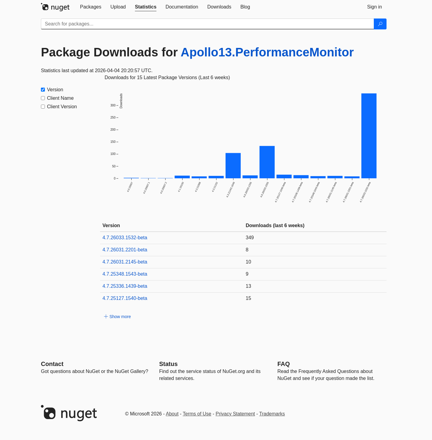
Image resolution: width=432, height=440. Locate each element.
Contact (52, 364)
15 (248, 298)
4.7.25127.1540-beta (124, 298)
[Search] (380, 23)
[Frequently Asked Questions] (283, 364)
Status (168, 364)
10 (248, 261)
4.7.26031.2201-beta (124, 249)
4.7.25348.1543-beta (124, 274)
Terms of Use (197, 413)
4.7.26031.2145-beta (124, 261)
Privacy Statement (235, 413)
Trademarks (272, 413)
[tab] (90, 7)
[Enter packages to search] (207, 23)
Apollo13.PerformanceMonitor (267, 52)
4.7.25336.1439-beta (124, 286)
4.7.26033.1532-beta (124, 237)
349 (250, 237)
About (172, 413)
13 (248, 286)
